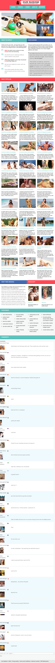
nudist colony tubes (21, 318)
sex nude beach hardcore (33, 326)
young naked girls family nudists (34, 330)
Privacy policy (15, 661)
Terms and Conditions (25, 661)
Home (13, 7)
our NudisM (30, 2)
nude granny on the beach (34, 315)
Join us (34, 7)
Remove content (35, 661)
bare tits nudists (7, 321)
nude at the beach (34, 323)
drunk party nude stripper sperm (47, 326)
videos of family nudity (20, 330)
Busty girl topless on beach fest (33, 305)
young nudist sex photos (34, 319)
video (27, 7)
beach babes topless (48, 323)
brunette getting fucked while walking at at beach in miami (48, 318)
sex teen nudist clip (7, 326)
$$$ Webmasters (45, 661)
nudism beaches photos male (20, 322)
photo (20, 7)
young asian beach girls (20, 326)
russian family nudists (48, 329)
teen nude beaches (7, 314)
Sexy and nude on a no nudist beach (47, 305)
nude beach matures (8, 324)
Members (42, 7)
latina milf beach (47, 314)
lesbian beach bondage (6, 317)
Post (1, 656)
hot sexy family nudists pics (20, 315)
